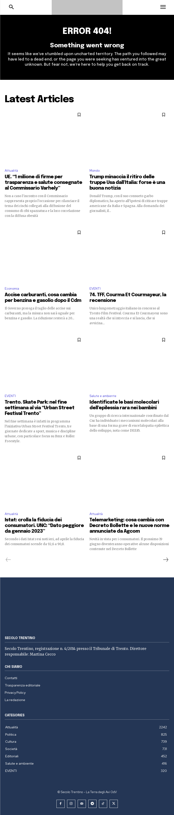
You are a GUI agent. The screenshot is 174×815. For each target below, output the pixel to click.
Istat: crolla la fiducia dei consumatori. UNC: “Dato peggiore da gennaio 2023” (44, 526)
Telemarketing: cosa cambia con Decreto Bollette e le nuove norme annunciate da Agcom (129, 526)
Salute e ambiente (102, 396)
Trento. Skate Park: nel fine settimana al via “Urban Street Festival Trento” (39, 408)
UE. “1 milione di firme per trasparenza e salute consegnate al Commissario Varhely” (43, 182)
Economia (12, 289)
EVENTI (95, 289)
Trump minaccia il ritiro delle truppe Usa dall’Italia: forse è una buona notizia (127, 182)
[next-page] (165, 559)
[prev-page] (8, 559)
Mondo (94, 171)
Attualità (11, 171)
